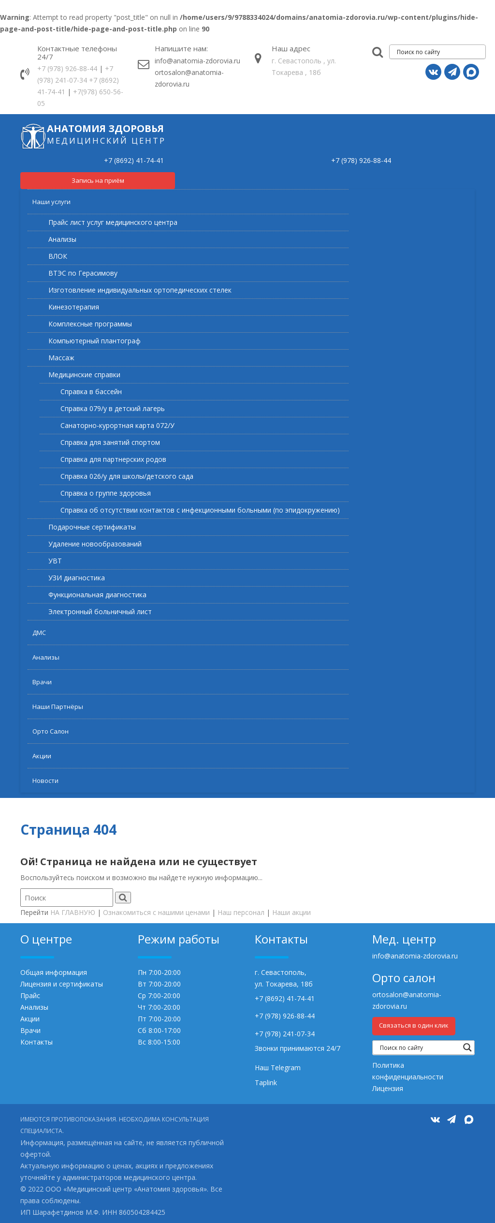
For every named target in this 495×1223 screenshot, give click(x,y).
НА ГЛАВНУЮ (72, 912)
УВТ (55, 560)
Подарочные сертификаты (92, 526)
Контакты (36, 1041)
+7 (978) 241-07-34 (285, 1033)
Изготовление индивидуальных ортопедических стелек (140, 290)
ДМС (39, 632)
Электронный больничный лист (100, 611)
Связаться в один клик (414, 1025)
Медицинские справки (84, 374)
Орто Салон (50, 731)
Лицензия (387, 1088)
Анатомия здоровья (105, 128)
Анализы (62, 239)
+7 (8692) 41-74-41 (134, 160)
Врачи (42, 682)
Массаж (61, 357)
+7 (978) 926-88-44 (67, 68)
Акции (41, 755)
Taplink (266, 1082)
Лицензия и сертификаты (61, 983)
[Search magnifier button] (467, 1047)
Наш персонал (241, 912)
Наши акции (291, 912)
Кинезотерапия (73, 306)
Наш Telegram (278, 1067)
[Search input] (440, 52)
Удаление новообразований (95, 543)
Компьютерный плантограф (94, 340)
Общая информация (53, 972)
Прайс (30, 995)
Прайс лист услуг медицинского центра (112, 222)
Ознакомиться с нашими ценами (156, 912)
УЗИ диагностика (76, 577)
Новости (45, 780)
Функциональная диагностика (97, 594)
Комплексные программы (90, 323)
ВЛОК (57, 256)
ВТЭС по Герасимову (82, 273)
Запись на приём (98, 180)
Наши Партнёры (57, 706)
